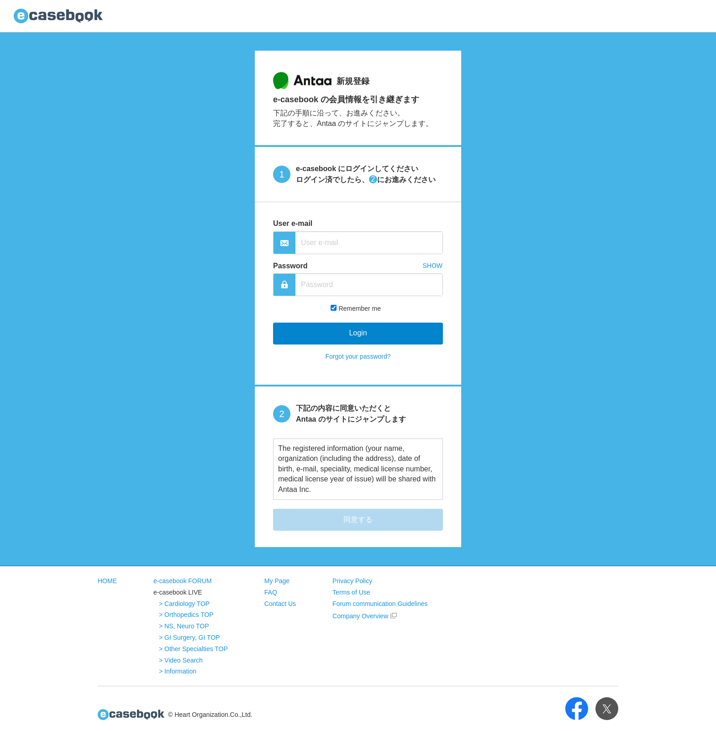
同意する (358, 519)
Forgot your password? (357, 356)
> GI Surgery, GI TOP (189, 637)
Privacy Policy (352, 581)
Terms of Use (351, 592)
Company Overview (360, 616)
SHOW (432, 265)
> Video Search (181, 660)
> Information (177, 671)
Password (290, 266)
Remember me (359, 308)
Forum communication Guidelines (380, 603)
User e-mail (292, 223)
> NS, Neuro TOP (184, 626)
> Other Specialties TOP (193, 649)
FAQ (270, 592)
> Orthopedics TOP (186, 614)
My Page (277, 581)
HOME (107, 581)
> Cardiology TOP (184, 603)
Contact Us (280, 603)
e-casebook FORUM (182, 581)
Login (358, 333)
